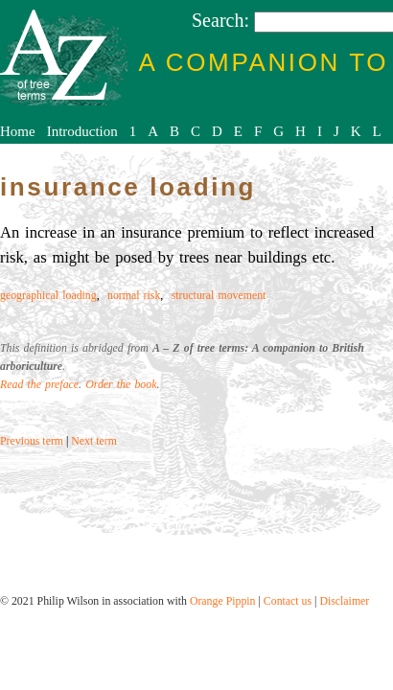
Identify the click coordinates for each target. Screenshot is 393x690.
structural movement (219, 295)
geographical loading (48, 295)
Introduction (82, 131)
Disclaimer (344, 601)
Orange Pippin (223, 601)
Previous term (31, 441)
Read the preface (39, 384)
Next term (94, 441)
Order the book (120, 384)
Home (17, 131)
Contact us (288, 601)
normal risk (133, 295)
